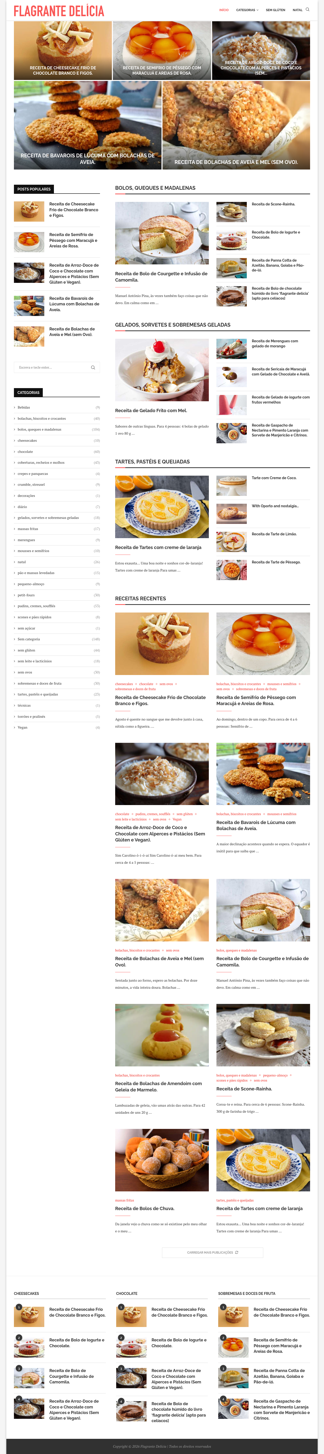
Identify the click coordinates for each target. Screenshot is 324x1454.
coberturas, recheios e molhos (59, 462)
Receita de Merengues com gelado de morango (275, 343)
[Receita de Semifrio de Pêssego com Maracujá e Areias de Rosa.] (162, 50)
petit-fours (59, 595)
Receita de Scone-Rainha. (273, 204)
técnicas (59, 705)
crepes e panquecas (59, 473)
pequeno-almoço (59, 583)
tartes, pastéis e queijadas (59, 694)
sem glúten (59, 650)
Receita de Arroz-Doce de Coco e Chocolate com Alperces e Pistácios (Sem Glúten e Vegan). (160, 833)
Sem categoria (59, 639)
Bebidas (59, 407)
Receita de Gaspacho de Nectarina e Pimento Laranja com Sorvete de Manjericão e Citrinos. (280, 430)
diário (59, 506)
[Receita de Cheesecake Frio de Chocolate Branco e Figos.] (63, 50)
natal (59, 561)
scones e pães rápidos (59, 617)
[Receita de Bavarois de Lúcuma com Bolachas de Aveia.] (87, 125)
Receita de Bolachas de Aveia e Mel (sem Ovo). (236, 162)
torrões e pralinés (59, 716)
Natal (297, 10)
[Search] (307, 10)
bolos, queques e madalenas (59, 429)
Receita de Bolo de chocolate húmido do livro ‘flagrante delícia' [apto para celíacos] (280, 293)
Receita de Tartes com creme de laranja (158, 547)
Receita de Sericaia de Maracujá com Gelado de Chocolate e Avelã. (281, 371)
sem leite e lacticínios (59, 661)
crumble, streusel (59, 484)
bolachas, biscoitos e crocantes (59, 418)
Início (224, 10)
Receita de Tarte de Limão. (274, 534)
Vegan (59, 727)
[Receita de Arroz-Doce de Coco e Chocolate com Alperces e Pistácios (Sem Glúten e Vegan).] (261, 50)
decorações (59, 495)
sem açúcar (59, 628)
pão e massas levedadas (59, 572)
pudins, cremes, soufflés (59, 605)
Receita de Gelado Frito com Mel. (151, 410)
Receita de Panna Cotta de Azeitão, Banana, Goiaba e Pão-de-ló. (278, 265)
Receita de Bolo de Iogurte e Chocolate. (276, 234)
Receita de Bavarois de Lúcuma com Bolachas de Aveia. (74, 304)
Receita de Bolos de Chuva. (144, 1208)
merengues (59, 539)
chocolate (59, 451)
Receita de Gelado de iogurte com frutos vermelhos (281, 399)
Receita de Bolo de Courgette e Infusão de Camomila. (161, 277)
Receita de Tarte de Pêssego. (276, 562)
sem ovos (59, 672)
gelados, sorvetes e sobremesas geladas (59, 517)
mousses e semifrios (59, 550)
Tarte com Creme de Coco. (274, 478)
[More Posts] (212, 1253)
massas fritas (59, 528)
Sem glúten (275, 10)
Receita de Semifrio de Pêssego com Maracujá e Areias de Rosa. (162, 71)
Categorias (245, 10)
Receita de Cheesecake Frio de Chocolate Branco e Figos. (63, 71)
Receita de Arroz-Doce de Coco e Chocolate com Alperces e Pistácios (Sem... (261, 68)
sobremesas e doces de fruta (59, 683)
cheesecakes (59, 440)
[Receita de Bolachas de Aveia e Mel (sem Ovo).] (236, 125)
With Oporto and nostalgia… (275, 506)
